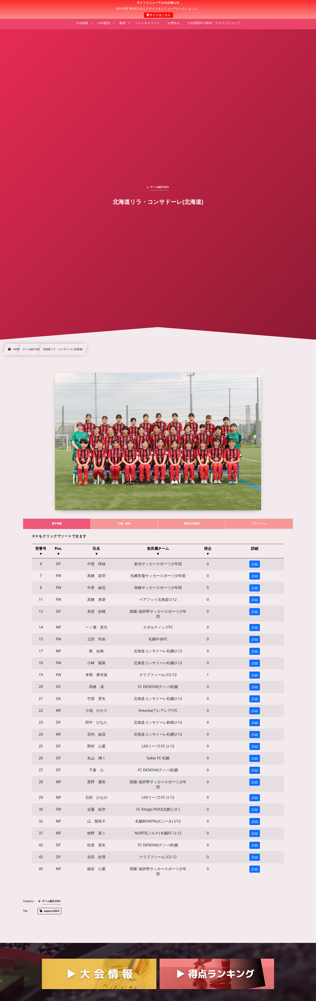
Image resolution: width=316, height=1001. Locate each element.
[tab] (57, 523)
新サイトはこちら (158, 15)
